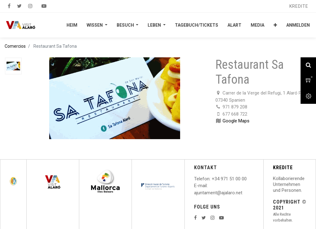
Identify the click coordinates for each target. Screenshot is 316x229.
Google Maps (236, 121)
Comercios (15, 46)
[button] (275, 25)
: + (212, 179)
